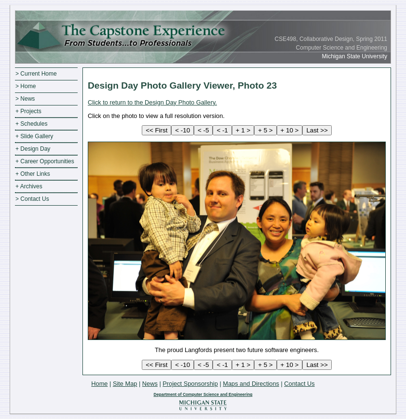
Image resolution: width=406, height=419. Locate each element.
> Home (25, 86)
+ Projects (28, 111)
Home (99, 383)
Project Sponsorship (190, 383)
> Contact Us (32, 199)
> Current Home (36, 73)
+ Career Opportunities (44, 161)
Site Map (125, 383)
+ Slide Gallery (34, 136)
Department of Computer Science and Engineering (202, 394)
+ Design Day (32, 148)
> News (25, 98)
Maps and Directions (251, 383)
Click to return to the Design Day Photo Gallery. (152, 102)
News (150, 383)
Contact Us (299, 383)
